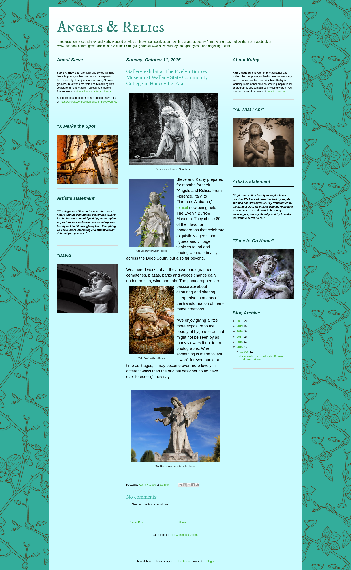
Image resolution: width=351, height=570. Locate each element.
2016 (240, 342)
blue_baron (183, 561)
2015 (240, 347)
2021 (240, 321)
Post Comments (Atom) (184, 534)
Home (182, 522)
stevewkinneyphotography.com (94, 91)
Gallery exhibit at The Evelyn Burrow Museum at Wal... (261, 358)
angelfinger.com (276, 91)
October (245, 351)
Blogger (211, 561)
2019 (240, 326)
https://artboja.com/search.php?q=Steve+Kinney (88, 101)
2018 (240, 331)
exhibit (182, 207)
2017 (240, 336)
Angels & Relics (110, 27)
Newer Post (136, 522)
